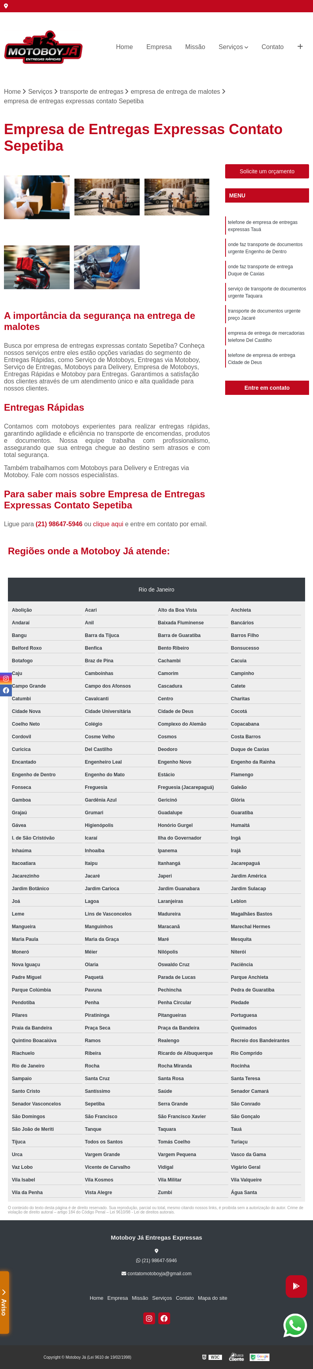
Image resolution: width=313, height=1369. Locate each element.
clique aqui (108, 524)
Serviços (231, 47)
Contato (273, 47)
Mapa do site (212, 1298)
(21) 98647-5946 (60, 524)
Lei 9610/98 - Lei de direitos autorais (142, 1212)
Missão (195, 47)
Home (124, 47)
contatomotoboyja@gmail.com (156, 1273)
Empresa (159, 47)
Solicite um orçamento (267, 171)
